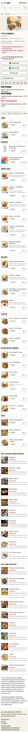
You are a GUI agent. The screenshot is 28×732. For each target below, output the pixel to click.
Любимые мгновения (16, 578)
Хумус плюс (6, 169)
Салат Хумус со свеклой (18, 318)
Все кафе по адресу (7, 43)
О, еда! (5, 3)
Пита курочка (14, 382)
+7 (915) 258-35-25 (7, 78)
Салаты (4, 314)
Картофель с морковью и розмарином (17, 290)
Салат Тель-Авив (15, 328)
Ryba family (13, 489)
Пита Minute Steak (15, 352)
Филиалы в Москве (6, 41)
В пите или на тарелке (9, 348)
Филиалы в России (19, 41)
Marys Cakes (13, 478)
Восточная (4, 36)
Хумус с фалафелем (16, 173)
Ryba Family (13, 500)
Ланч (3, 415)
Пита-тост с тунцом (16, 406)
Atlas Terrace (14, 531)
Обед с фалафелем (16, 420)
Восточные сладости (17, 612)
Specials (4, 257)
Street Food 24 (14, 589)
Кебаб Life (13, 542)
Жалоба (4, 723)
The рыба (12, 521)
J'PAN (11, 654)
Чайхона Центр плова (17, 568)
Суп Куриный (13, 132)
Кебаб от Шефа (14, 275)
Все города (5, 719)
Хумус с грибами (15, 202)
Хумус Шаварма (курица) (15, 242)
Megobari (12, 457)
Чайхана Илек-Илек (16, 602)
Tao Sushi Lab (14, 644)
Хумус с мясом (14, 216)
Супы (3, 118)
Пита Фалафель (15, 362)
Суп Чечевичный (15, 122)
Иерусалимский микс (17, 261)
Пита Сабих (13, 372)
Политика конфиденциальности (10, 729)
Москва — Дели (14, 468)
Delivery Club (15, 68)
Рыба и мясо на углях (17, 665)
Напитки (4, 142)
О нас (3, 721)
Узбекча (12, 623)
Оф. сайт (14, 73)
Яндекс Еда (15, 63)
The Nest (12, 510)
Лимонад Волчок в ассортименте (16, 158)
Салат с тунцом (14, 338)
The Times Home (15, 552)
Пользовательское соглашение (10, 727)
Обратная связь (5, 726)
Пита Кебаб (13, 396)
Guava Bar (12, 633)
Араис (11, 300)
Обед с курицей (15, 430)
